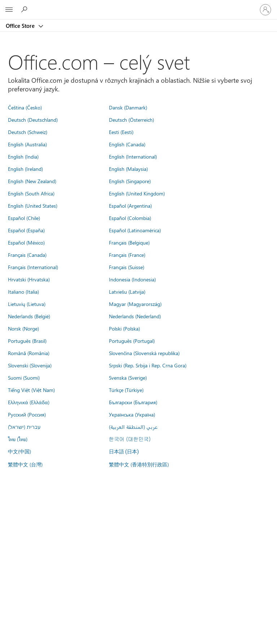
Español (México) (26, 242)
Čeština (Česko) (25, 107)
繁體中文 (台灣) (25, 464)
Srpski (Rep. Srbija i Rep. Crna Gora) (147, 365)
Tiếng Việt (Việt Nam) (31, 389)
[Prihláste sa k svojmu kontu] (265, 9)
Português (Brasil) (27, 340)
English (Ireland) (25, 168)
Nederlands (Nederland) (135, 316)
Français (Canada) (27, 254)
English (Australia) (27, 144)
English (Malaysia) (128, 168)
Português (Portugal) (132, 340)
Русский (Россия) (27, 414)
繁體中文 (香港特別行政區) (139, 464)
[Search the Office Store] (25, 9)
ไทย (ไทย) (17, 439)
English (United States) (32, 205)
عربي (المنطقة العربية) (133, 426)
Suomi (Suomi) (24, 377)
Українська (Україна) (132, 414)
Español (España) (26, 230)
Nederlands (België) (29, 316)
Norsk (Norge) (23, 328)
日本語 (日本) (124, 452)
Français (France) (127, 254)
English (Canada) (127, 144)
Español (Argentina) (130, 205)
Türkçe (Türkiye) (126, 389)
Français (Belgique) (129, 242)
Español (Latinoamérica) (135, 230)
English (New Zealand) (32, 181)
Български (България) (133, 402)
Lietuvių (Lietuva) (26, 303)
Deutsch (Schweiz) (27, 131)
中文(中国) (19, 451)
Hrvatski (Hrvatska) (29, 279)
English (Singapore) (130, 181)
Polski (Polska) (124, 328)
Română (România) (28, 353)
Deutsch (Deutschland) (33, 119)
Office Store (21, 25)
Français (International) (33, 267)
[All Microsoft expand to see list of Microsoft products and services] (9, 9)
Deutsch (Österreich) (131, 119)
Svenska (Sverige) (128, 377)
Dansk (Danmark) (128, 107)
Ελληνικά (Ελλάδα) (28, 402)
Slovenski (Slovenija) (30, 365)
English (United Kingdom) (137, 193)
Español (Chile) (24, 217)
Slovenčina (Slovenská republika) (144, 353)
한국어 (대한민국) (130, 439)
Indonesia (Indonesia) (132, 279)
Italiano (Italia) (23, 291)
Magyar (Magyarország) (135, 303)
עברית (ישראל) (24, 426)
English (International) (133, 156)
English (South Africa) (31, 193)
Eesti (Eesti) (121, 131)
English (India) (23, 156)
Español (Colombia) (130, 217)
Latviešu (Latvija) (127, 291)
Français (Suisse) (126, 267)
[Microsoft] (138, 5)
